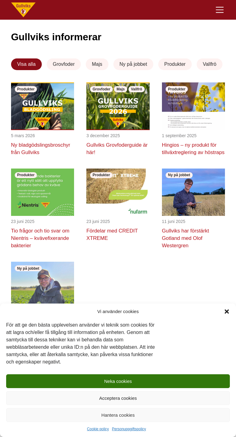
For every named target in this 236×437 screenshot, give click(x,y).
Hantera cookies (118, 415)
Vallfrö (209, 64)
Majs (97, 64)
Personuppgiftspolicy (129, 429)
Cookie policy (98, 429)
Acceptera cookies (118, 398)
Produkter (175, 64)
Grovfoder (64, 64)
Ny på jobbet (133, 64)
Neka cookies (118, 381)
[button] (227, 311)
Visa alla (26, 64)
